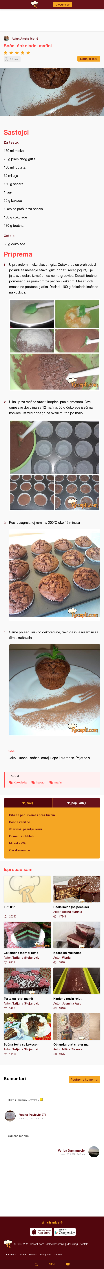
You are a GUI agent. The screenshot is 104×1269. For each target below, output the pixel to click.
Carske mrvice (19, 850)
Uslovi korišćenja (55, 1244)
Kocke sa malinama (76, 943)
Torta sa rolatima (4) (27, 989)
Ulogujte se (63, 4)
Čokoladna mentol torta (27, 943)
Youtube (33, 1254)
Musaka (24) (17, 843)
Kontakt (84, 1244)
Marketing (72, 1244)
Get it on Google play (65, 1232)
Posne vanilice (19, 822)
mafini (58, 782)
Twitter (22, 1254)
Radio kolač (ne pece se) (76, 897)
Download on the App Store (41, 1232)
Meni (52, 1264)
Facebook (11, 1254)
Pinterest (58, 1254)
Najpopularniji (76, 803)
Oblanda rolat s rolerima (76, 1034)
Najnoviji (28, 803)
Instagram (45, 1254)
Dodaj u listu (89, 58)
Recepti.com (8, 1243)
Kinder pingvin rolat (76, 989)
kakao (41, 782)
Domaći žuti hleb (21, 836)
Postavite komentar (84, 1079)
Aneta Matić (29, 38)
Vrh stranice (50, 1222)
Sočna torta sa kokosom (27, 1034)
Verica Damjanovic (71, 1150)
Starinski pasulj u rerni (25, 829)
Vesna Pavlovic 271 (32, 1114)
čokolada (20, 782)
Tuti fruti (27, 897)
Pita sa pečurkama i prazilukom (32, 815)
